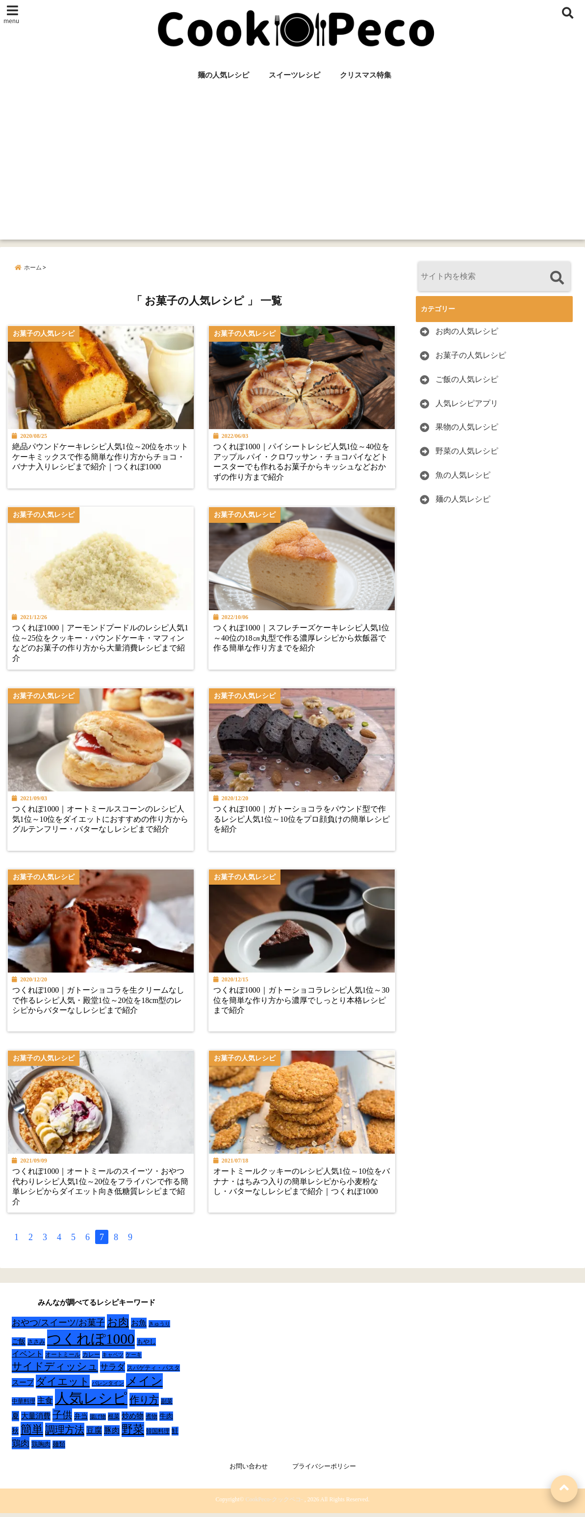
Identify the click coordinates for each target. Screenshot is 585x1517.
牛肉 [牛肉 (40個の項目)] (166, 1420)
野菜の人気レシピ (466, 451)
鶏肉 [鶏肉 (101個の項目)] (20, 1448)
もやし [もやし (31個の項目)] (146, 1346)
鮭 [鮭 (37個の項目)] (175, 1435)
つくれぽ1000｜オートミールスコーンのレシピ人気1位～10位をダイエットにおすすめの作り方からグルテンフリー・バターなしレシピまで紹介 (99, 822)
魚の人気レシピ (462, 475)
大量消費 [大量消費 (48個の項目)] (36, 1420)
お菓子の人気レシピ (470, 355)
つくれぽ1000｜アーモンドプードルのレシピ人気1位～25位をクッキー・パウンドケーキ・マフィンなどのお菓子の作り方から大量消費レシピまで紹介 (99, 645)
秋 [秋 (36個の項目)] (15, 1435)
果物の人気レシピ (466, 427)
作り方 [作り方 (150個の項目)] (144, 1404)
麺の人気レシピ (223, 75)
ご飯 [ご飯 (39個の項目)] (18, 1346)
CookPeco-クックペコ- (274, 1503)
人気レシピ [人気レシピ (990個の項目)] (91, 1402)
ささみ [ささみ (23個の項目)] (36, 1346)
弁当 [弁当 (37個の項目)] (81, 1420)
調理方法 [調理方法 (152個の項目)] (64, 1434)
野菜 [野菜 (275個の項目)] (133, 1433)
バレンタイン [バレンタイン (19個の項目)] (108, 1387)
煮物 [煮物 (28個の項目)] (151, 1420)
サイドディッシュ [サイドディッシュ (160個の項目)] (55, 1370)
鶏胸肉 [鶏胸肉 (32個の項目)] (41, 1448)
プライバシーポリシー (324, 1470)
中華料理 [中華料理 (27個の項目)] (23, 1405)
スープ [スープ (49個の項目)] (23, 1387)
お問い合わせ (248, 1470)
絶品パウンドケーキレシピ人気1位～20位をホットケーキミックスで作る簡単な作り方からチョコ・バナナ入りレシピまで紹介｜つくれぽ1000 (97, 458)
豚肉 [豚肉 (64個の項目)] (112, 1435)
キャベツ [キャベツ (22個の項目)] (113, 1359)
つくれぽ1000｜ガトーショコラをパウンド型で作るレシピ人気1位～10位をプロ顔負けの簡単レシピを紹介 (302, 822)
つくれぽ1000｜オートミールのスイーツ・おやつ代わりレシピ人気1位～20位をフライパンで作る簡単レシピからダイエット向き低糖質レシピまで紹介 (99, 1190)
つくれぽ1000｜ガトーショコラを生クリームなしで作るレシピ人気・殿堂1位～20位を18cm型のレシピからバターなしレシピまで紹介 (99, 1003)
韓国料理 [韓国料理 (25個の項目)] (158, 1435)
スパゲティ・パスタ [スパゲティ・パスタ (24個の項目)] (153, 1372)
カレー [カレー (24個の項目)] (91, 1359)
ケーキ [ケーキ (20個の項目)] (134, 1359)
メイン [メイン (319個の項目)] (144, 1385)
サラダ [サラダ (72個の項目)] (112, 1371)
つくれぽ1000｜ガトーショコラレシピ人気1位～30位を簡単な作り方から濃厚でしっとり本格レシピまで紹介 (302, 1003)
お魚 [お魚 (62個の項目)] (139, 1327)
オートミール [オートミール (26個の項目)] (62, 1358)
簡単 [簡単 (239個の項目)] (32, 1434)
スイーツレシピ (294, 75)
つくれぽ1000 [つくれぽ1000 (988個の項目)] (91, 1343)
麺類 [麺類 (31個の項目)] (58, 1448)
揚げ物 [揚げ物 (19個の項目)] (98, 1421)
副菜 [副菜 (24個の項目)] (167, 1406)
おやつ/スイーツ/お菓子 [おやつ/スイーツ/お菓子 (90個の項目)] (58, 1327)
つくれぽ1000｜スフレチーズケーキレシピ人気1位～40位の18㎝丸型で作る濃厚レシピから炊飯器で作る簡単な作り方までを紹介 (302, 640)
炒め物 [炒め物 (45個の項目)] (133, 1420)
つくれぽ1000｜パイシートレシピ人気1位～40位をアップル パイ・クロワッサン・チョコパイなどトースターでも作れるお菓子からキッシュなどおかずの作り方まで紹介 (303, 464)
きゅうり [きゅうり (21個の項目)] (159, 1328)
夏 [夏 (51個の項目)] (15, 1420)
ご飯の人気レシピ (466, 379)
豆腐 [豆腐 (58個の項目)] (94, 1435)
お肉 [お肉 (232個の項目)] (118, 1326)
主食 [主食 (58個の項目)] (45, 1405)
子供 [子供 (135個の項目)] (62, 1419)
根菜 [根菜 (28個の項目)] (114, 1420)
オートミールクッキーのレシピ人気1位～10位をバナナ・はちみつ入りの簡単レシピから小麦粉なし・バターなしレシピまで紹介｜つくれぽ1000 (302, 1185)
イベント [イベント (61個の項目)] (27, 1358)
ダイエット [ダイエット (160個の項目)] (63, 1386)
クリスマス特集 (365, 75)
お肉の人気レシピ (466, 331)
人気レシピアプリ (466, 403)
